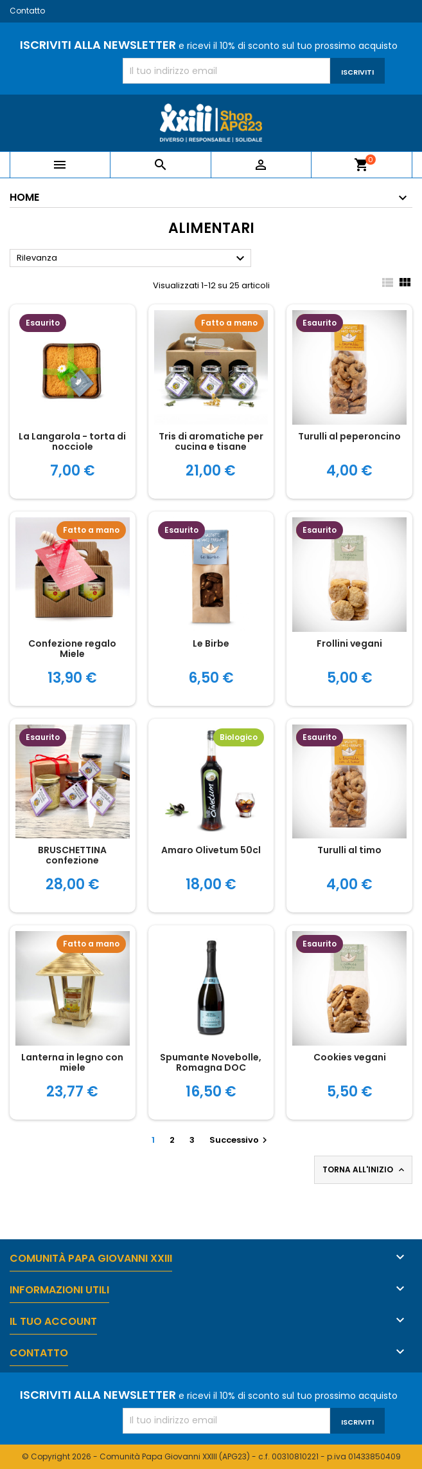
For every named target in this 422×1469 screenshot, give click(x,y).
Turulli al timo (349, 850)
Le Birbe (211, 643)
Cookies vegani (349, 1057)
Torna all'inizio (364, 1170)
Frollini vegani (349, 643)
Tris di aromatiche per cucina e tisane (211, 441)
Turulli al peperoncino (349, 436)
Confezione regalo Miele (72, 648)
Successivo (239, 1140)
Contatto (27, 10)
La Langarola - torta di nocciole (72, 441)
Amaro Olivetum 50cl (211, 850)
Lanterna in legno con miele (72, 1062)
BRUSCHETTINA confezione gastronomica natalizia (72, 860)
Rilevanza (132, 258)
